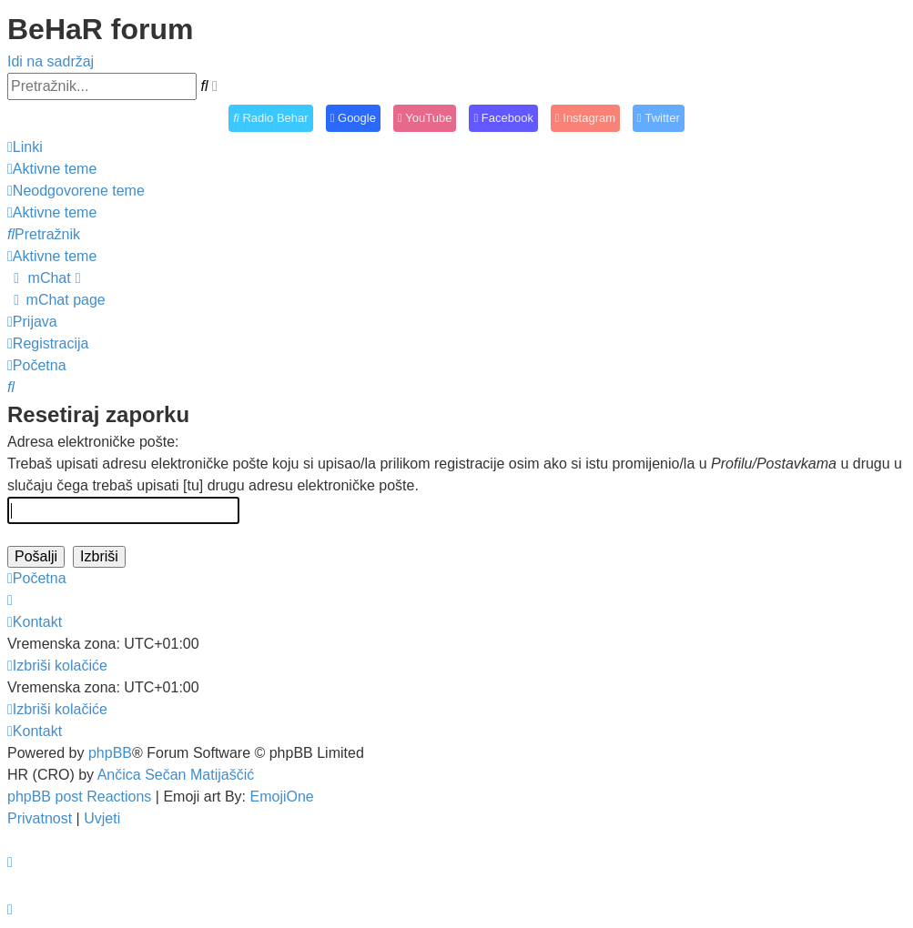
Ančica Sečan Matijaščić (176, 774)
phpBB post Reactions (79, 796)
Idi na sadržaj (50, 61)
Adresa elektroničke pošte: (93, 441)
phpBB (110, 753)
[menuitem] (51, 169)
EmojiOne (282, 796)
